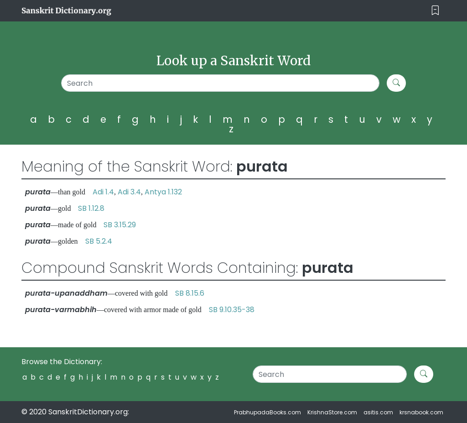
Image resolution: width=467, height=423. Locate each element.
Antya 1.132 (163, 192)
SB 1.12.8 (91, 208)
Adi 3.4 (129, 192)
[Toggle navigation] (435, 10)
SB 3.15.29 (120, 224)
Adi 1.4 (103, 192)
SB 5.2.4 (98, 241)
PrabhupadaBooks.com (267, 412)
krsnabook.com (421, 412)
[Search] (220, 83)
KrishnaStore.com (332, 412)
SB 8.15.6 (189, 293)
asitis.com (378, 412)
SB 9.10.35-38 (231, 309)
